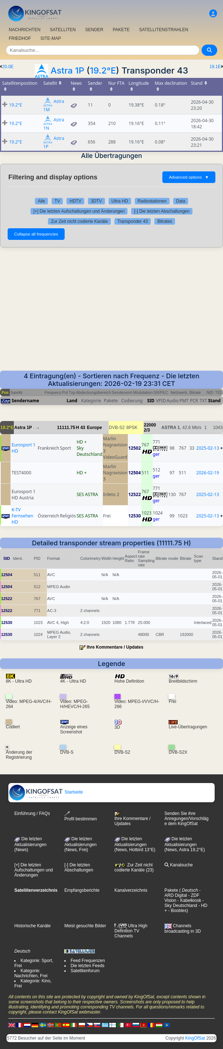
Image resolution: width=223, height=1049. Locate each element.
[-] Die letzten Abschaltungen (162, 211)
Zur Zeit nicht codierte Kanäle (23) (134, 867)
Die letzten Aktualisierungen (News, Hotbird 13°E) (134, 844)
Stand (214, 400)
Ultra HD (120, 201)
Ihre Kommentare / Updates (115, 647)
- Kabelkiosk (188, 900)
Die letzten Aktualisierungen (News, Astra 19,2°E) (185, 844)
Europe (94, 427)
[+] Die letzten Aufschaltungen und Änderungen (79, 211)
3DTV (96, 201)
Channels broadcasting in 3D (183, 928)
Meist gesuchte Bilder (85, 925)
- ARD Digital (182, 893)
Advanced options (189, 177)
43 (82, 427)
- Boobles (177, 910)
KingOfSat (195, 1038)
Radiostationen (152, 201)
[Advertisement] (111, 309)
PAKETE (121, 29)
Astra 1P (67, 70)
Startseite (46, 792)
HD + (82, 442)
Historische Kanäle (32, 925)
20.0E (7, 66)
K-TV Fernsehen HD (22, 516)
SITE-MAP (50, 38)
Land (72, 400)
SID (150, 400)
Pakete (171, 890)
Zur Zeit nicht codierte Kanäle (79, 221)
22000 (150, 425)
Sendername (25, 400)
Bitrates (164, 221)
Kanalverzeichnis (130, 890)
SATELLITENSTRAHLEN (163, 29)
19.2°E (103, 70)
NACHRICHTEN (24, 29)
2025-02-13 (207, 448)
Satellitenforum (85, 970)
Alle (41, 201)
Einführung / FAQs (32, 813)
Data (180, 201)
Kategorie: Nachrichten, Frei (30, 973)
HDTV (75, 201)
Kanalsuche (179, 864)
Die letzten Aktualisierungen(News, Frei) (80, 844)
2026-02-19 (207, 473)
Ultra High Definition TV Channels (130, 930)
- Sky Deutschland (184, 903)
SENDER (94, 29)
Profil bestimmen (80, 816)
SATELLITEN (63, 29)
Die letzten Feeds (87, 965)
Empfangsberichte (82, 890)
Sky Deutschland (89, 451)
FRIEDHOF (20, 38)
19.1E (215, 66)
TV (57, 201)
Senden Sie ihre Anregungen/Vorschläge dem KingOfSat (186, 818)
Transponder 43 (132, 221)
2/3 (147, 430)
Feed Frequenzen (87, 960)
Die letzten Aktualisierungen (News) (30, 844)
